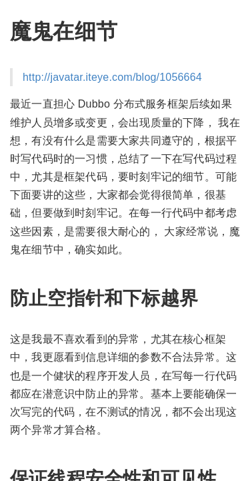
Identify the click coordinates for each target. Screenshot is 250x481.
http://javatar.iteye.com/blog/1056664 (112, 77)
